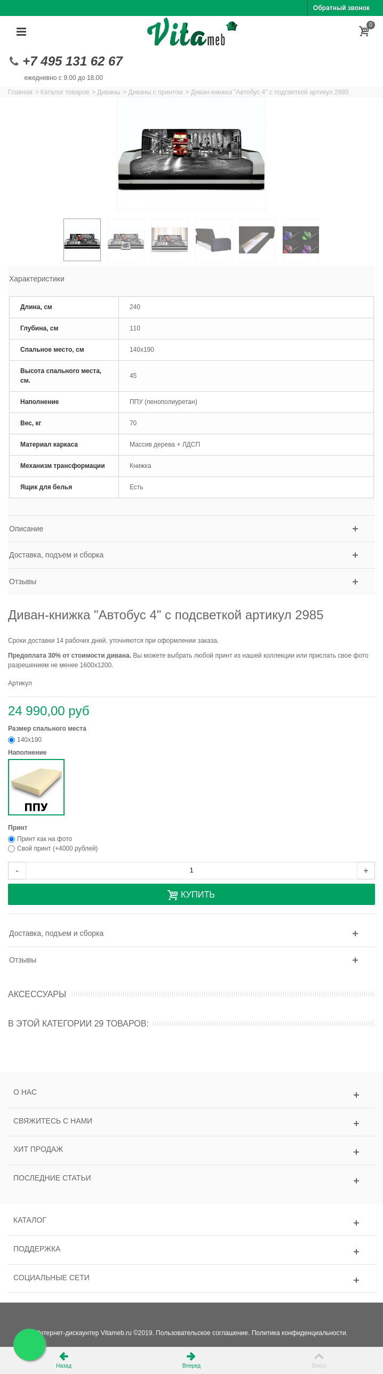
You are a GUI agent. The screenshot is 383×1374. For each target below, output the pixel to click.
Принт (18, 827)
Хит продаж (38, 1149)
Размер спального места (48, 728)
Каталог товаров (65, 92)
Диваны (108, 92)
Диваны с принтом (155, 92)
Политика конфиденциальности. (300, 1333)
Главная (20, 92)
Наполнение (28, 752)
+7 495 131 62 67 (72, 61)
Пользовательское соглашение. (203, 1333)
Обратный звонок (341, 8)
